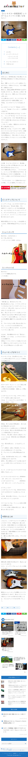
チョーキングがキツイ (12, 61)
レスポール (10, 607)
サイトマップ (21, 753)
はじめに (8, 52)
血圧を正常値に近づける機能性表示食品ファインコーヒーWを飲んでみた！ (17, 703)
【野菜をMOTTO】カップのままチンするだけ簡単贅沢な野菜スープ (14, 722)
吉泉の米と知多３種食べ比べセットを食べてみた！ (14, 715)
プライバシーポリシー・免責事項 (10, 753)
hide (18, 47)
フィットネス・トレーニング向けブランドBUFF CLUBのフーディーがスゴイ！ (17, 697)
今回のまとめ (10, 64)
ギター (3, 10)
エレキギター (17, 607)
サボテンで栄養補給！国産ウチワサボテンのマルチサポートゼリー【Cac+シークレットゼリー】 (17, 691)
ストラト (4, 607)
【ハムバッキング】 (13, 56)
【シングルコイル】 (13, 58)
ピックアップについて (12, 54)
